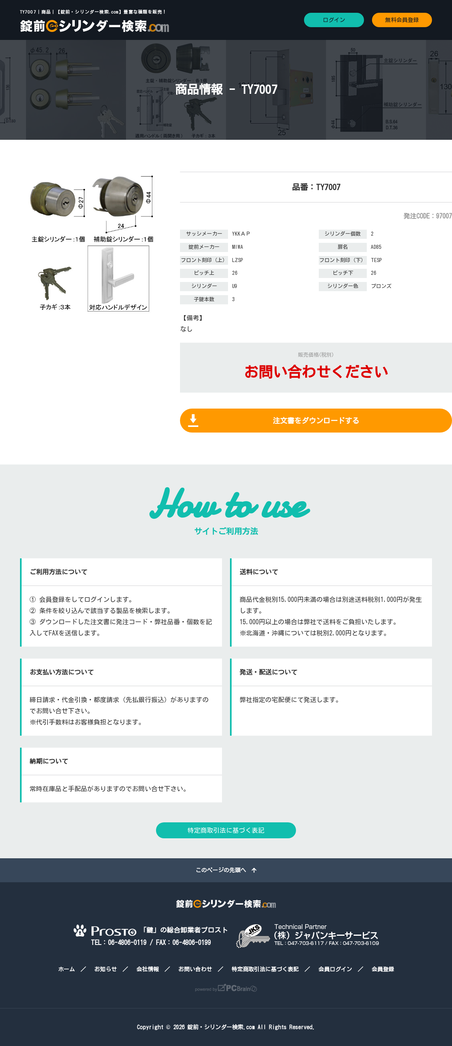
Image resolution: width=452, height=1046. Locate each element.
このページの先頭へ (226, 870)
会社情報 (147, 969)
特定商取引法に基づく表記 (226, 830)
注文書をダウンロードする (316, 420)
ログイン (334, 20)
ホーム (66, 969)
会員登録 (383, 969)
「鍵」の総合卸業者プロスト (151, 930)
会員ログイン (335, 969)
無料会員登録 (402, 20)
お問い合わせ (195, 969)
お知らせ (105, 969)
